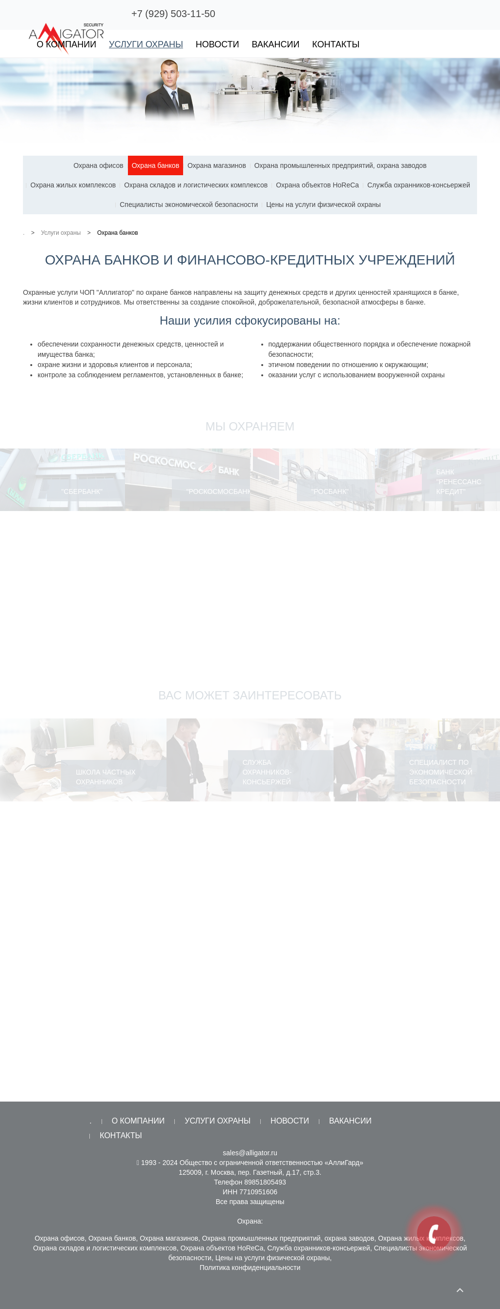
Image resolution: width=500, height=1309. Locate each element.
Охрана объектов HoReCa (317, 185)
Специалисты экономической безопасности (189, 204)
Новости (217, 44)
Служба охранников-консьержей (418, 185)
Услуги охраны (146, 44)
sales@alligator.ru (250, 1153)
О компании (66, 44)
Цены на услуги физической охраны (323, 204)
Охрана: (250, 1221)
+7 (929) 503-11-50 (173, 13)
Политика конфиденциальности (250, 1267)
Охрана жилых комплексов (73, 185)
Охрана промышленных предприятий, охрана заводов (340, 165)
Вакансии (276, 44)
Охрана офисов (98, 165)
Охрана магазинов (217, 165)
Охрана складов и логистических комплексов (196, 185)
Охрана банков (155, 165)
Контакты (335, 44)
